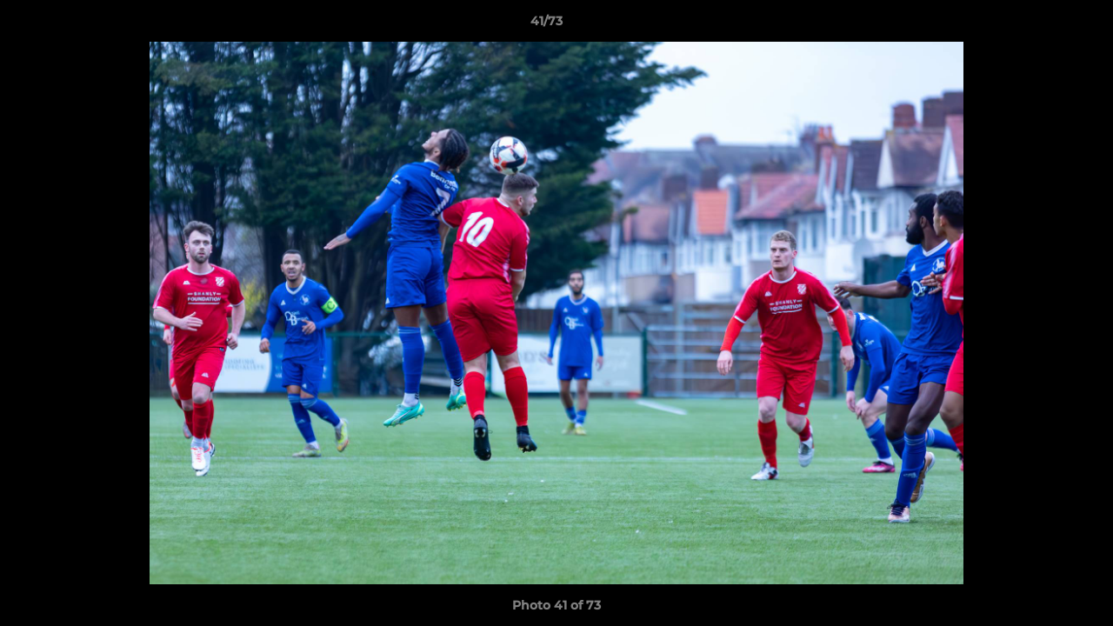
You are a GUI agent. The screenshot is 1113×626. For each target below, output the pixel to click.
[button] (1040, 25)
